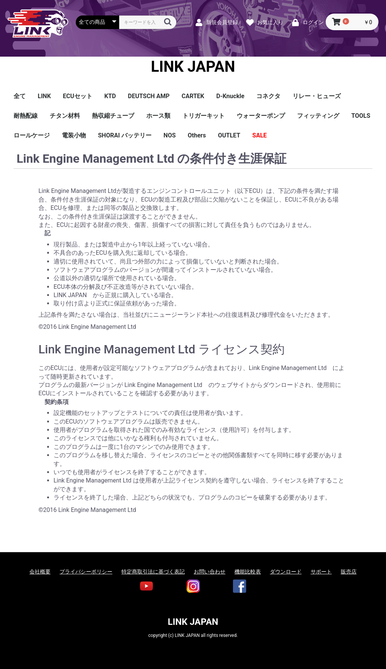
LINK (44, 96)
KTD (110, 96)
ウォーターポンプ (261, 115)
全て (20, 96)
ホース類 (158, 115)
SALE (259, 135)
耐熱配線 (26, 115)
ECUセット (77, 96)
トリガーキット (203, 115)
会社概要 (40, 572)
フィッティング (318, 115)
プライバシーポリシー (86, 572)
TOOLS (360, 115)
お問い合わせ (209, 572)
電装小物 (74, 135)
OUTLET (229, 135)
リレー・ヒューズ (317, 96)
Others (197, 135)
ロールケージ (32, 135)
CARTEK (193, 96)
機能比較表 (247, 572)
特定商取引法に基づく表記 (153, 572)
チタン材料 (65, 115)
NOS (170, 135)
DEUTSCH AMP (148, 96)
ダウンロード (286, 572)
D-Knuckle (230, 96)
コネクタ (268, 96)
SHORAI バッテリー (125, 135)
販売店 (349, 572)
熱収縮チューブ (113, 115)
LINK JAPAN (193, 67)
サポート (321, 572)
